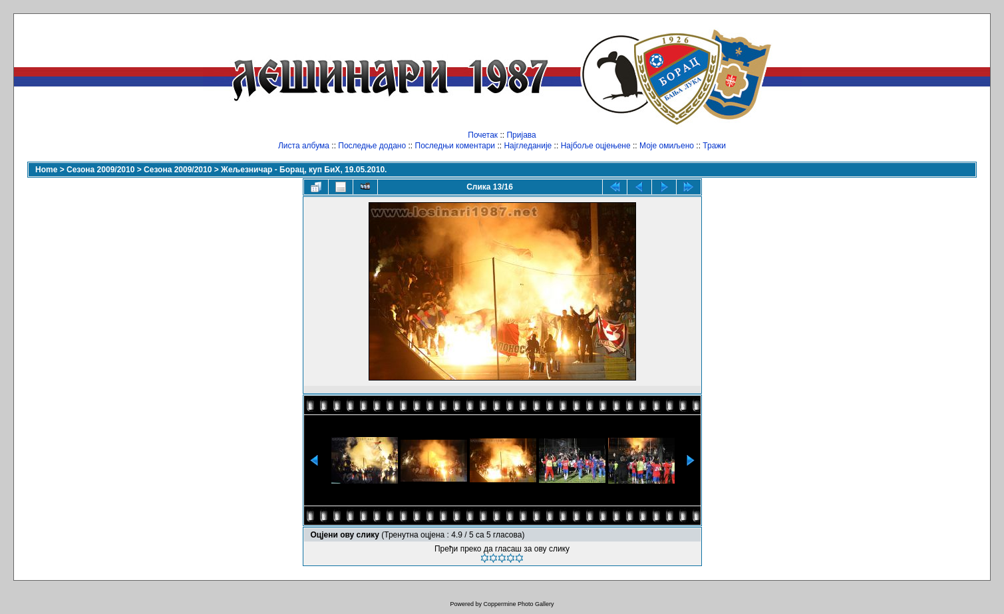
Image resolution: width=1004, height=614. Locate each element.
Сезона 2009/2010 (100, 169)
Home (46, 169)
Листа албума (303, 145)
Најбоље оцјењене (596, 145)
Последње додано (372, 145)
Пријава (521, 135)
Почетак (483, 135)
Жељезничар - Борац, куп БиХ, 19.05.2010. (304, 169)
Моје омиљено (666, 145)
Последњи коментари (455, 145)
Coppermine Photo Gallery (518, 604)
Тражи (714, 145)
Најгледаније (528, 145)
